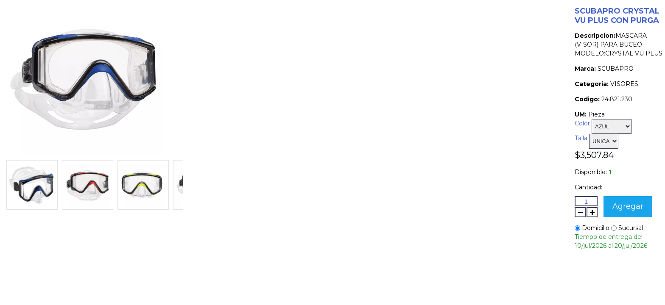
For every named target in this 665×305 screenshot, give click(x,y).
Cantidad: (546, 178)
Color (540, 114)
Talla (538, 129)
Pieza (554, 105)
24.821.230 (574, 90)
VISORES (582, 75)
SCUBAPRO (573, 60)
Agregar (585, 197)
